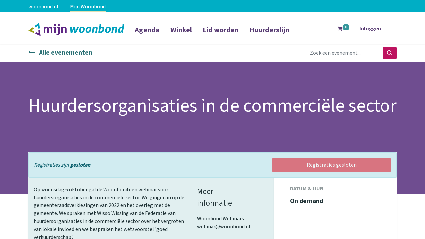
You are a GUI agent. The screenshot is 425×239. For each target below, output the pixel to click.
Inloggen (370, 28)
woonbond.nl (43, 6)
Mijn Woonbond (88, 6)
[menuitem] (147, 34)
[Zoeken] (390, 53)
